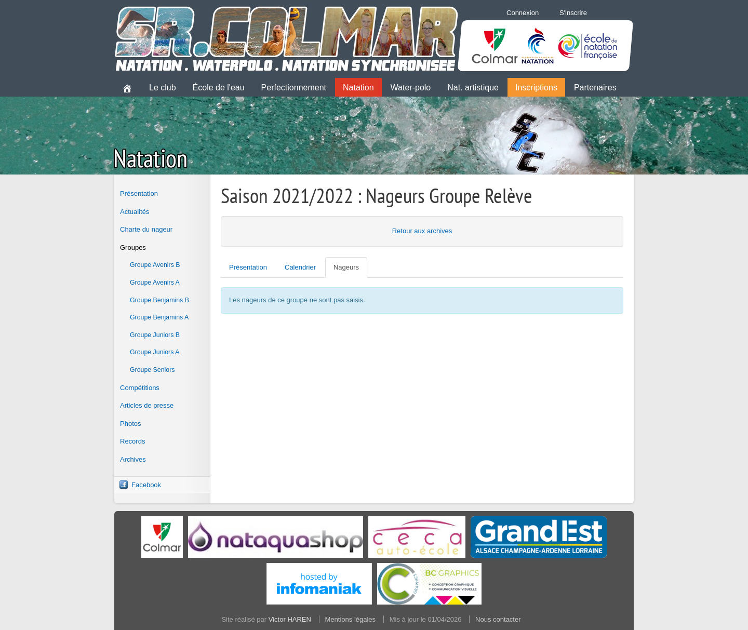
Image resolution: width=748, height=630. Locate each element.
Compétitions (139, 388)
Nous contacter (497, 619)
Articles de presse (146, 405)
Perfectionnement (293, 87)
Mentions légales (350, 619)
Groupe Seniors (152, 369)
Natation (358, 87)
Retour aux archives (422, 231)
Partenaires (595, 87)
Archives (133, 459)
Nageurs (346, 267)
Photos (130, 423)
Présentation (139, 193)
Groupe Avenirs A (155, 282)
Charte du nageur (146, 229)
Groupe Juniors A (154, 352)
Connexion (522, 13)
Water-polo (411, 87)
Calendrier (300, 267)
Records (132, 441)
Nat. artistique (473, 87)
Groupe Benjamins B (159, 300)
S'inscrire (573, 13)
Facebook (146, 485)
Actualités (134, 212)
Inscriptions (536, 87)
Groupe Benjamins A (159, 317)
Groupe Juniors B (155, 335)
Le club (162, 87)
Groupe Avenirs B (155, 265)
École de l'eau (219, 87)
